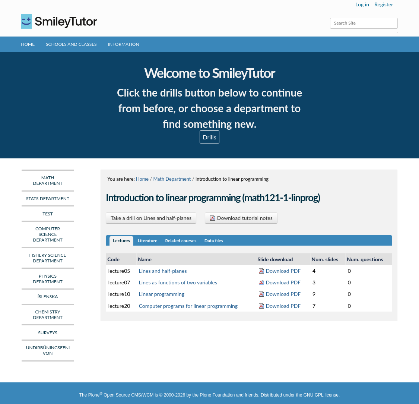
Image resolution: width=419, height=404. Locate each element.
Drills (209, 137)
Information (123, 44)
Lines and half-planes (163, 271)
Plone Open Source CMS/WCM (120, 395)
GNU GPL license (321, 395)
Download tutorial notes (241, 218)
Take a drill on (151, 218)
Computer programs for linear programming (188, 306)
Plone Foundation (217, 395)
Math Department (172, 179)
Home (28, 44)
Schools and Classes (71, 44)
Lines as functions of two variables (178, 282)
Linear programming (161, 294)
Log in (362, 4)
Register (383, 4)
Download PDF (279, 271)
